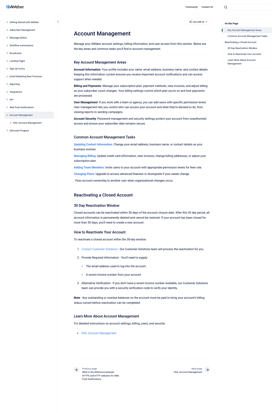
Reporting (15, 84)
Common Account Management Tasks (248, 36)
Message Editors (18, 37)
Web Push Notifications (22, 107)
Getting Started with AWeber (24, 22)
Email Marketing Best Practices (26, 76)
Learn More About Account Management (241, 62)
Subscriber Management (22, 30)
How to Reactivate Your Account (244, 54)
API (11, 99)
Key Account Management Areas (245, 30)
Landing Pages (17, 61)
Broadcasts (16, 53)
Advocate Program (19, 130)
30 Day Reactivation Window (242, 48)
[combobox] (247, 7)
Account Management (21, 115)
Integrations (16, 92)
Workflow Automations (21, 45)
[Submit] (226, 7)
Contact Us (207, 7)
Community (192, 7)
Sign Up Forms (17, 68)
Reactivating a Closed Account (240, 42)
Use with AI (198, 21)
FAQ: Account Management (27, 122)
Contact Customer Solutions (99, 249)
